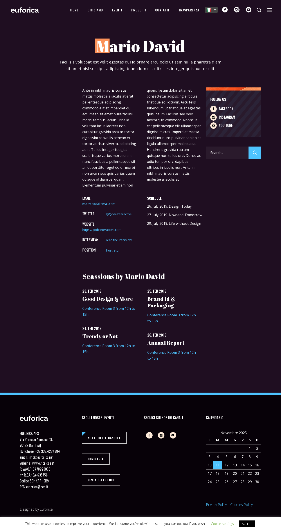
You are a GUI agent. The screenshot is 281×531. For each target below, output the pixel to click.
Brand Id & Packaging (161, 302)
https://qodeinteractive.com (101, 230)
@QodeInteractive (119, 214)
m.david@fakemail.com (98, 204)
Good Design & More (107, 298)
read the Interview (119, 240)
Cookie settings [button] (222, 523)
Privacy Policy (216, 504)
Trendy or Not (100, 336)
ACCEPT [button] (247, 524)
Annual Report (165, 342)
